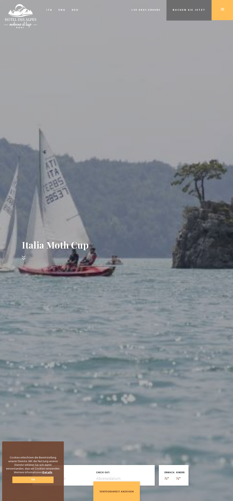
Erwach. (169, 472)
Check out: (103, 472)
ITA (49, 10)
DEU (75, 10)
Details (47, 472)
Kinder (180, 472)
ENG (62, 10)
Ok (33, 479)
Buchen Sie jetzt (189, 10)
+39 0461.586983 (145, 10)
